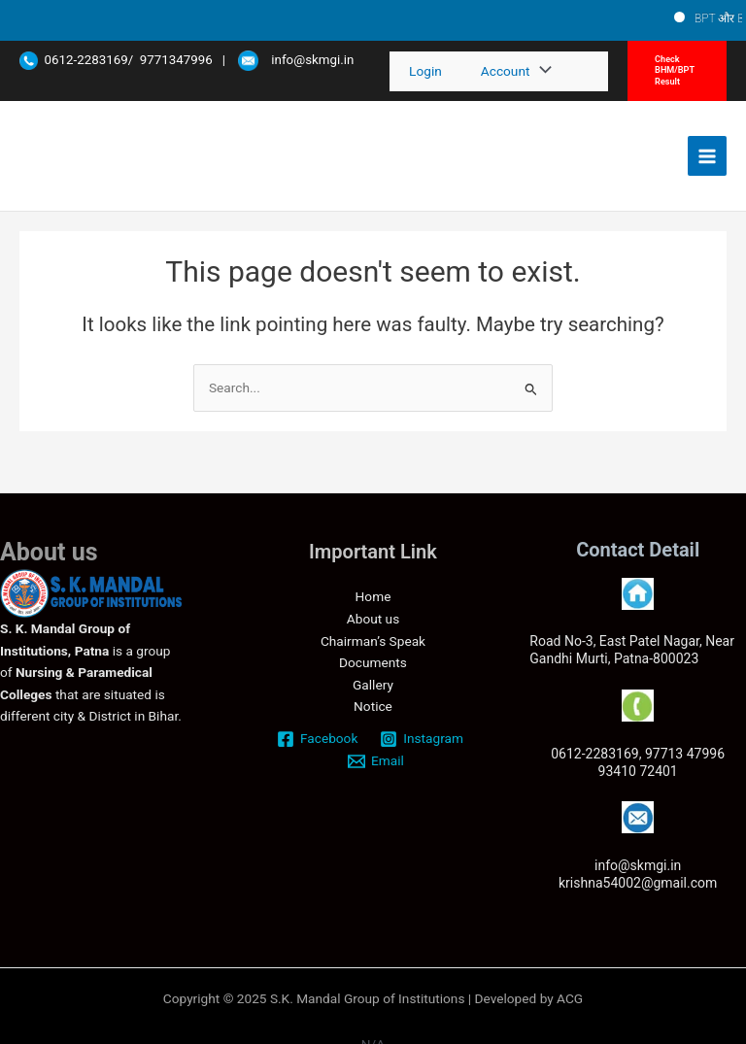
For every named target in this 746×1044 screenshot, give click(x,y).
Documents (373, 662)
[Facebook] (317, 739)
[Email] (376, 761)
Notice (373, 706)
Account (505, 71)
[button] (677, 71)
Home (373, 596)
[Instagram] (422, 739)
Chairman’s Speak (373, 641)
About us (373, 618)
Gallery (373, 684)
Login (425, 71)
